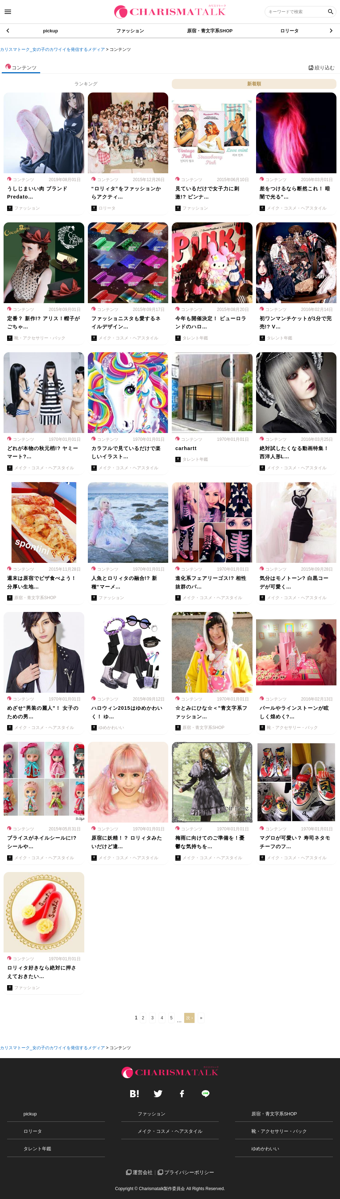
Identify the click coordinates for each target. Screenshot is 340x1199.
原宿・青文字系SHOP (210, 32)
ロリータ (289, 32)
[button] (331, 32)
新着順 (254, 83)
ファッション (130, 32)
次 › (189, 1017)
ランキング (85, 83)
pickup (50, 32)
